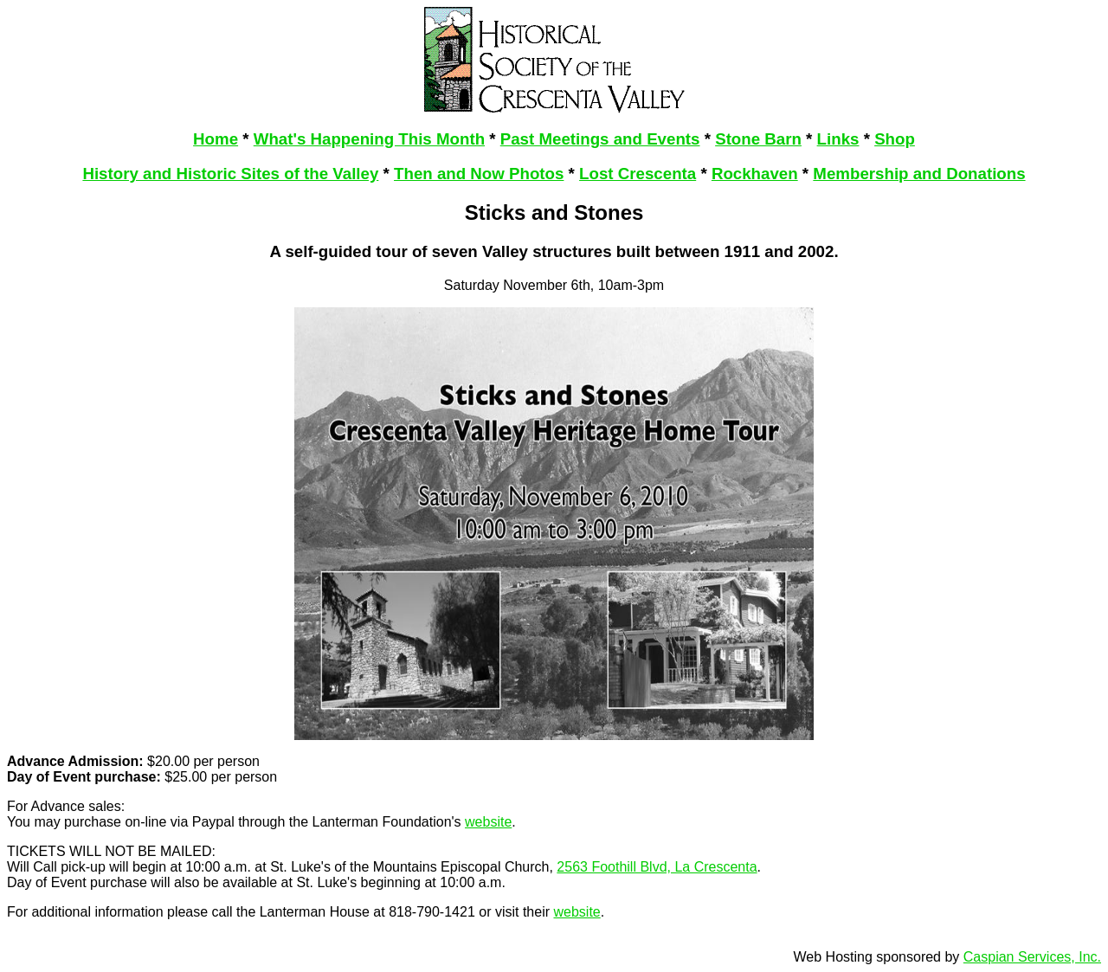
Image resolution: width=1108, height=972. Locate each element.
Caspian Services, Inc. (1032, 956)
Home (215, 139)
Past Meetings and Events (600, 139)
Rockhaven (755, 173)
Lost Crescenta (637, 173)
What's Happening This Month (369, 139)
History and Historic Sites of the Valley (230, 173)
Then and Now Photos (479, 173)
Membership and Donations (919, 173)
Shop (894, 139)
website (488, 821)
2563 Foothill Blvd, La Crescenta (657, 866)
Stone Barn (758, 139)
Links (838, 139)
